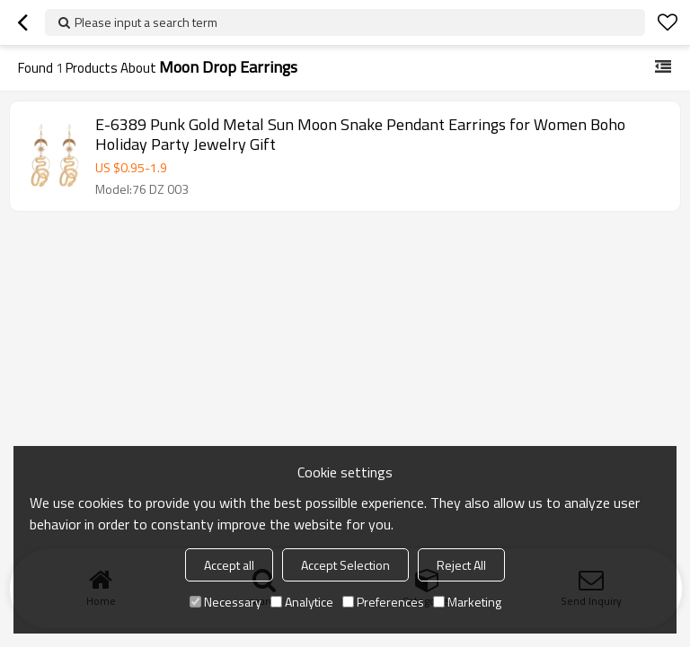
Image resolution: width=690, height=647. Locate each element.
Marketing (467, 601)
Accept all (229, 564)
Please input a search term (146, 22)
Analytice (301, 601)
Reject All (461, 564)
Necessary (225, 601)
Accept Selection (345, 564)
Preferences (383, 601)
